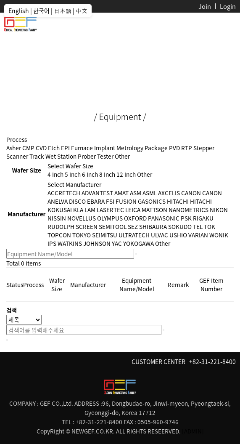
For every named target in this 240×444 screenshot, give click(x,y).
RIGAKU (203, 218)
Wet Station (60, 156)
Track (36, 156)
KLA (78, 209)
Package (156, 148)
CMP (28, 148)
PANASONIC (163, 218)
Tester (105, 156)
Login (228, 6)
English (18, 10)
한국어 (41, 10)
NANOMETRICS (188, 209)
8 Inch (107, 174)
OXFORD (135, 218)
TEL (198, 226)
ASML (149, 193)
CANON (191, 193)
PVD (174, 148)
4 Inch (55, 174)
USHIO (178, 235)
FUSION (126, 201)
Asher (13, 148)
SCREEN (87, 226)
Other (122, 156)
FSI (110, 201)
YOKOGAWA (138, 243)
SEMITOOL (113, 226)
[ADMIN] (193, 431)
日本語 (62, 10)
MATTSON (154, 209)
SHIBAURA (153, 226)
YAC (117, 243)
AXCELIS (169, 193)
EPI (65, 148)
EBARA (96, 201)
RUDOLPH (60, 226)
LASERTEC (110, 209)
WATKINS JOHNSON (84, 243)
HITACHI (178, 201)
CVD (41, 148)
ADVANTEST (97, 193)
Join (204, 6)
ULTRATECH (134, 235)
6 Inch (90, 174)
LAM (89, 209)
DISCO (77, 201)
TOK (209, 226)
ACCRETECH (63, 193)
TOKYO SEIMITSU (94, 235)
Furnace (82, 148)
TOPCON (59, 235)
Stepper (203, 148)
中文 (81, 10)
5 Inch (73, 174)
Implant (104, 148)
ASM (135, 193)
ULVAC (159, 235)
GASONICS (152, 201)
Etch (54, 148)
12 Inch (126, 174)
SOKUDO (180, 226)
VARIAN (198, 235)
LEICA (132, 209)
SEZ (133, 226)
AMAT (121, 193)
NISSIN (56, 218)
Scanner (17, 156)
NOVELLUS (81, 218)
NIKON (219, 209)
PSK (186, 218)
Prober (87, 156)
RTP (186, 148)
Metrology (129, 148)
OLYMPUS (110, 218)
